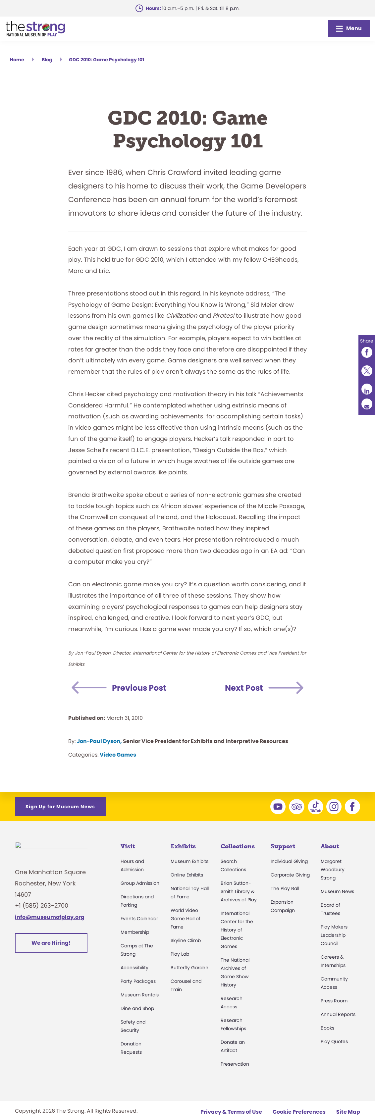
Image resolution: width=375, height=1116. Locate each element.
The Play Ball (285, 888)
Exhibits (183, 846)
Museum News (337, 891)
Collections (238, 846)
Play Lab (180, 954)
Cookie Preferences (299, 1112)
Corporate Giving (290, 875)
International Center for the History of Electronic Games (237, 930)
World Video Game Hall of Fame (185, 918)
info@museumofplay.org (49, 921)
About (330, 846)
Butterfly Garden (189, 967)
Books (327, 1028)
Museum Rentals (140, 994)
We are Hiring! (51, 946)
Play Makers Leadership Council (334, 935)
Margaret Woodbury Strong (333, 869)
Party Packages (138, 981)
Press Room (334, 1000)
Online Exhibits (187, 875)
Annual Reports (338, 1014)
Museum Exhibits (189, 861)
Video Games (118, 755)
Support (283, 846)
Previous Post (139, 687)
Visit (128, 846)
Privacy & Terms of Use (231, 1112)
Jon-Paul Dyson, (99, 741)
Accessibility (134, 967)
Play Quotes (334, 1041)
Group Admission (140, 883)
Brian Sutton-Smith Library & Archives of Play (239, 891)
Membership (135, 932)
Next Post (244, 687)
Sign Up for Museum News (60, 806)
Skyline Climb (186, 940)
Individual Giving (289, 861)
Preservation (235, 1064)
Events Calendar (139, 918)
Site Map (348, 1112)
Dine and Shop (137, 1008)
